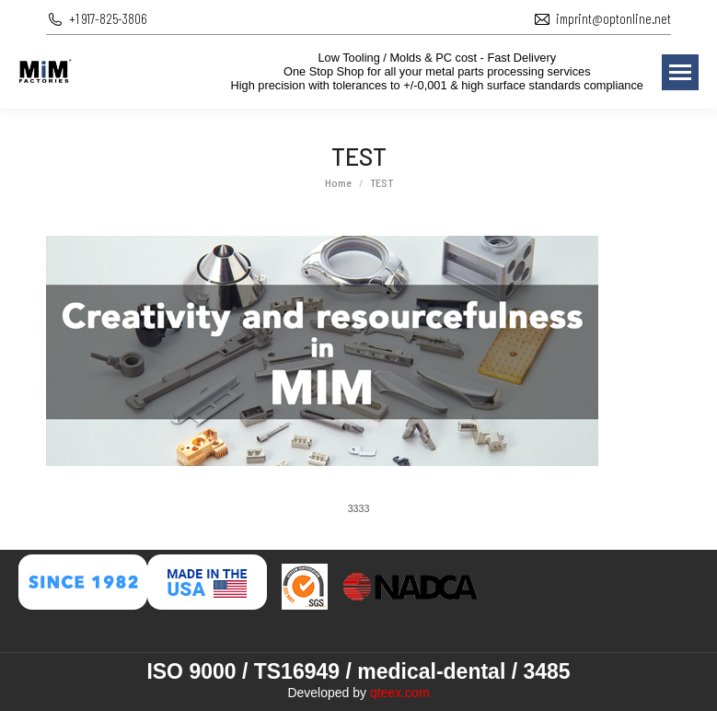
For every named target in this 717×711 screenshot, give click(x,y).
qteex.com (400, 692)
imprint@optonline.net (613, 18)
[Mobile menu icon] (680, 72)
